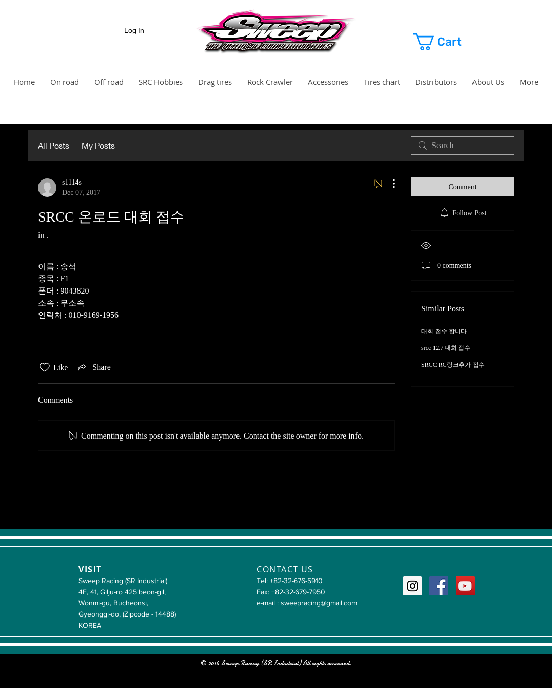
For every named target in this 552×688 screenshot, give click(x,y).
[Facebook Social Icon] (438, 585)
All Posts (53, 145)
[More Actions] (388, 183)
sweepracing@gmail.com (319, 603)
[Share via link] (93, 367)
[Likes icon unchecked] (44, 367)
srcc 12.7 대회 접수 (445, 347)
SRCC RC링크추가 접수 (453, 364)
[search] (462, 145)
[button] (449, 41)
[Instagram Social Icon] (412, 585)
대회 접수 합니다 (444, 331)
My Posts (98, 145)
